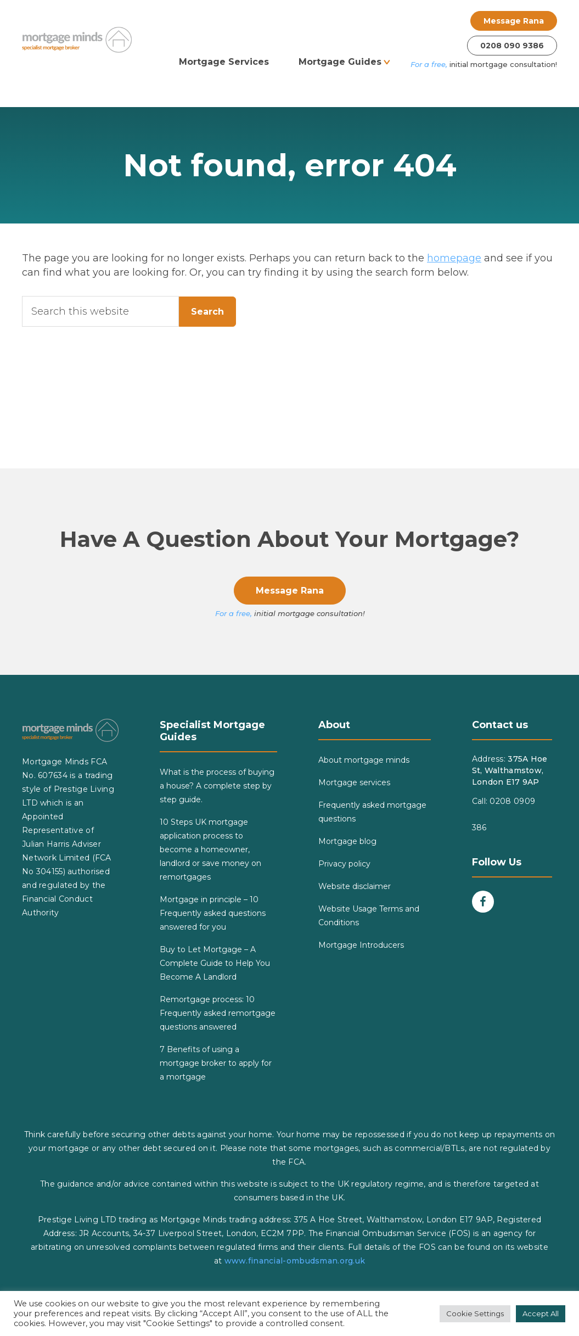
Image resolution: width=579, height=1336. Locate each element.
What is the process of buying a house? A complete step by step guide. (217, 785)
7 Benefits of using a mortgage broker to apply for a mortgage (216, 1063)
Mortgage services (354, 782)
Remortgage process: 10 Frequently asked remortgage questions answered (218, 1013)
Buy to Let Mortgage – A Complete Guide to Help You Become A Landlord (215, 963)
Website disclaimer (354, 886)
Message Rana (514, 21)
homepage (454, 258)
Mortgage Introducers (361, 945)
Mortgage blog (347, 841)
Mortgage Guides (340, 62)
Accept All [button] (540, 1313)
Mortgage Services (224, 62)
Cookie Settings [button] (475, 1313)
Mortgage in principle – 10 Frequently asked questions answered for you (213, 913)
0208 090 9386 (512, 46)
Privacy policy (344, 864)
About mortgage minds (363, 760)
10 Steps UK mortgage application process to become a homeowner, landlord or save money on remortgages (210, 849)
